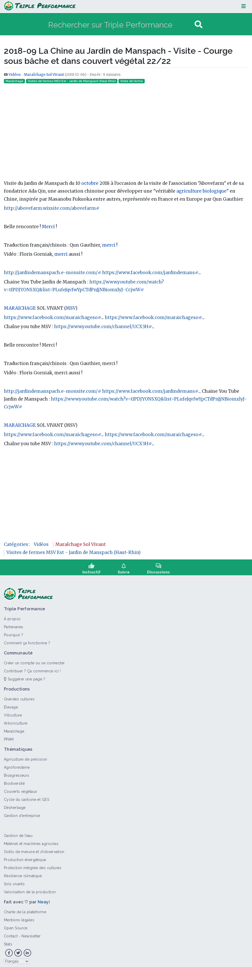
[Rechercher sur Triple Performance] (120, 24)
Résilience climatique (23, 872)
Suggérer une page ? (24, 675)
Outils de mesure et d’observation (34, 848)
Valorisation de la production (30, 888)
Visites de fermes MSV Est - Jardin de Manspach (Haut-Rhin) (72, 81)
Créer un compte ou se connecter (34, 659)
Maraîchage (14, 81)
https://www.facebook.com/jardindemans (148, 272)
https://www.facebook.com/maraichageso (51, 317)
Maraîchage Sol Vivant (44, 74)
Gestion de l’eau (18, 832)
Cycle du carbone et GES (26, 796)
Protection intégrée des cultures (32, 864)
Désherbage (14, 804)
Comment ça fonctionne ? (27, 639)
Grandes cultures (19, 695)
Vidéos (15, 74)
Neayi (44, 898)
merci (108, 245)
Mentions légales (19, 916)
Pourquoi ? (13, 631)
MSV (71, 308)
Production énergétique (25, 856)
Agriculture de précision (25, 755)
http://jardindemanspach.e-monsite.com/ (51, 272)
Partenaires (13, 623)
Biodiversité (14, 779)
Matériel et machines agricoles (31, 840)
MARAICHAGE (20, 308)
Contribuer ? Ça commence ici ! (32, 667)
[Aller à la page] (198, 24)
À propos (12, 615)
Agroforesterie (17, 763)
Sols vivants (14, 880)
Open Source (16, 924)
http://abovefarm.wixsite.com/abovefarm (50, 208)
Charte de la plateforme (25, 908)
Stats (8, 940)
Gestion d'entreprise (22, 812)
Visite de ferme (131, 81)
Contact (11, 932)
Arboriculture (16, 719)
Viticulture (13, 711)
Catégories (16, 544)
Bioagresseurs (16, 771)
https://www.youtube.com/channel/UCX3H (101, 326)
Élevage (11, 703)
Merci (48, 226)
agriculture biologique (201, 191)
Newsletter (31, 932)
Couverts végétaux (20, 788)
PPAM (9, 735)
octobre (89, 183)
